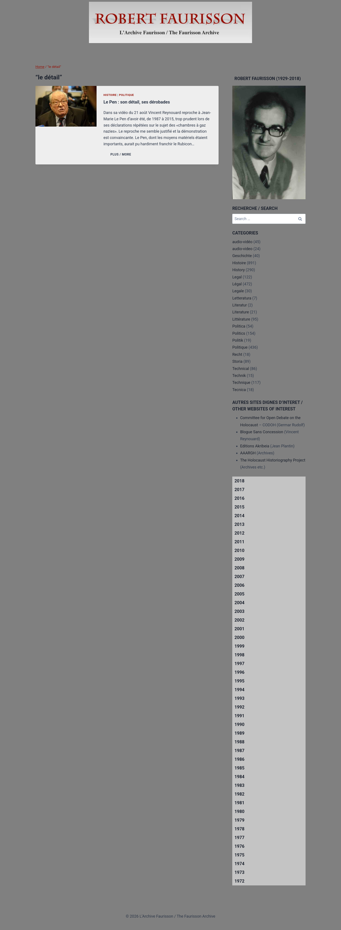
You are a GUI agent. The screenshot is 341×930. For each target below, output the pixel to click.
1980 (239, 811)
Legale (238, 291)
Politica (238, 326)
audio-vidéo (242, 241)
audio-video (242, 248)
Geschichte (242, 255)
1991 (239, 715)
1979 (239, 820)
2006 (239, 585)
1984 (239, 776)
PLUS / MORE (121, 154)
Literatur (239, 305)
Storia (237, 361)
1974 (239, 863)
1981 (239, 802)
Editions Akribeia (254, 446)
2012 (239, 533)
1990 (239, 724)
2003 (239, 611)
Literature (240, 312)
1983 (239, 785)
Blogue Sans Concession (261, 432)
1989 (239, 733)
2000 (239, 637)
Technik (239, 375)
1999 (239, 646)
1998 (239, 654)
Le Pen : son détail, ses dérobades (137, 102)
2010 (239, 550)
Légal (237, 284)
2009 (239, 559)
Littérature (241, 319)
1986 (239, 759)
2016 (239, 498)
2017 (239, 489)
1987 (239, 750)
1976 (239, 846)
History (238, 270)
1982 (239, 794)
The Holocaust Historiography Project (272, 460)
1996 (239, 672)
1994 (239, 689)
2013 (239, 524)
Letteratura (241, 298)
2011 (239, 541)
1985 (239, 768)
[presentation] (66, 106)
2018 (239, 480)
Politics (238, 333)
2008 (239, 567)
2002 (239, 620)
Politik (237, 340)
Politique (126, 95)
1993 (239, 698)
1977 (239, 837)
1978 (239, 828)
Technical (240, 368)
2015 (239, 507)
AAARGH (248, 453)
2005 (239, 594)
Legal (237, 277)
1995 (239, 681)
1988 (239, 741)
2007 (239, 576)
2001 (239, 628)
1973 (239, 872)
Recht (237, 354)
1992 (239, 707)
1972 (239, 881)
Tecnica (239, 389)
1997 (239, 663)
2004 (239, 602)
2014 (239, 515)
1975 (239, 855)
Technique (241, 382)
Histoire (110, 95)
